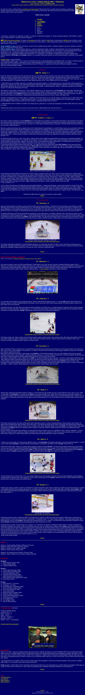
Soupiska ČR (46, 4)
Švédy (48, 40)
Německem (21, 258)
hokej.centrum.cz (5, 681)
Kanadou (39, 258)
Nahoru (42, 195)
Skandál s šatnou (5, 59)
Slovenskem (31, 40)
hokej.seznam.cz (5, 680)
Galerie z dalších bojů (24, 4)
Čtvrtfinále (42, 3)
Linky (2, 675)
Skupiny (31, 4)
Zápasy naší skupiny (35, 3)
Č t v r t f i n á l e (42, 200)
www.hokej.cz (4, 678)
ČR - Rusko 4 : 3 (42, 390)
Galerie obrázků (15, 4)
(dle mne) (15, 608)
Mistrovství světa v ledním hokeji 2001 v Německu (42, 2)
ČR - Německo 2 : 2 (42, 298)
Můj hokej (56, 4)
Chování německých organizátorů (10, 624)
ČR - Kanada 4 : (42, 485)
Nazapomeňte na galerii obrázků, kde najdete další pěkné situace (42, 241)
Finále (52, 3)
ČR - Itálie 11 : (42, 439)
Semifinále (48, 3)
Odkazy (51, 4)
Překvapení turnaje (38, 4)
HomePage (61, 4)
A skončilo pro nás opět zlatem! (30, 9)
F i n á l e (42, 70)
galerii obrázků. (45, 269)
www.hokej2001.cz (6, 677)
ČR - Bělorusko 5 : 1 (42, 261)
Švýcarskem (27, 258)
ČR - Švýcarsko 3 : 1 (42, 346)
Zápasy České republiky (8, 257)
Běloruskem (16, 258)
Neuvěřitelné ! (5, 650)
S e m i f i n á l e (42, 115)
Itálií (36, 258)
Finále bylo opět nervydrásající (12, 40)
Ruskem (32, 258)
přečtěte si (66, 40)
